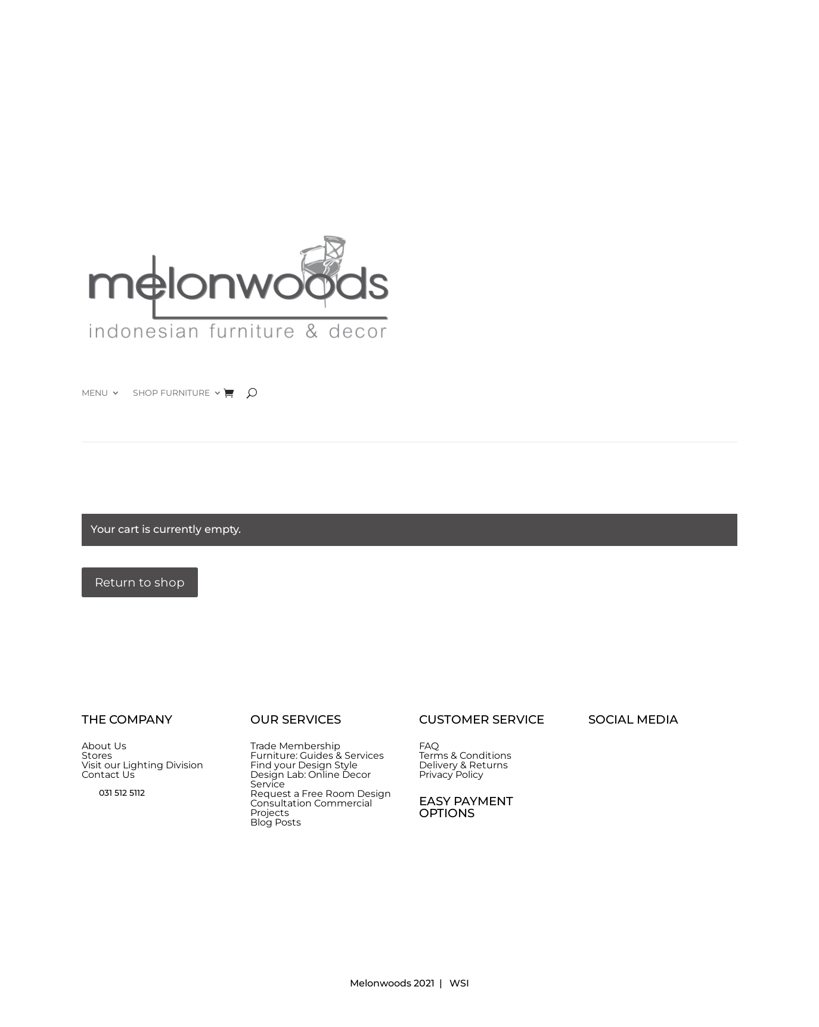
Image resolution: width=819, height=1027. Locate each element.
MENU (95, 393)
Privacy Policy (451, 774)
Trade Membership (295, 746)
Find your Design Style (304, 765)
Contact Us (108, 774)
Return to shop (140, 582)
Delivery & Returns (463, 765)
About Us (104, 746)
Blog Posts (275, 822)
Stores (97, 755)
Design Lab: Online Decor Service (310, 779)
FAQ (429, 746)
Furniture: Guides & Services (317, 755)
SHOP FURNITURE (171, 393)
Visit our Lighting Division (142, 765)
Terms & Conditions (465, 755)
